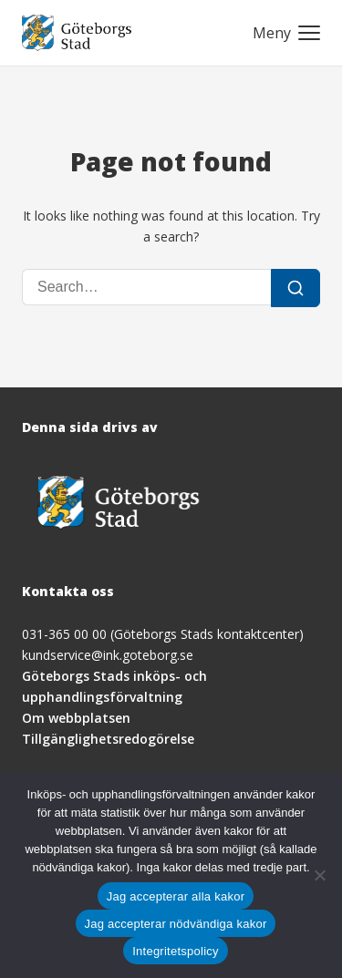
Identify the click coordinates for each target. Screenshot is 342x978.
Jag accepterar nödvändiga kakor (176, 924)
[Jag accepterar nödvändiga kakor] (319, 875)
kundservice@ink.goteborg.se (107, 655)
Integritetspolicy (175, 951)
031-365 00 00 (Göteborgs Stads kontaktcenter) (163, 634)
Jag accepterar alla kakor (176, 896)
